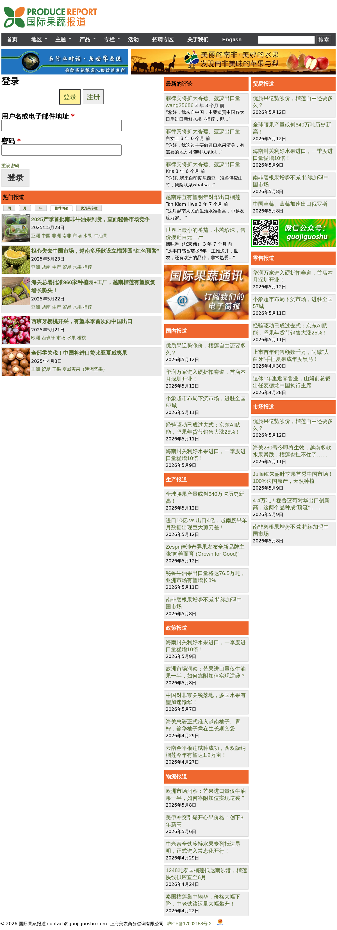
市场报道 (263, 407)
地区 (36, 40)
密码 (11, 141)
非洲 (56, 235)
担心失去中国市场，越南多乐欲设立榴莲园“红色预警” (95, 251)
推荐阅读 (64, 207)
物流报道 (176, 776)
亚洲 (35, 235)
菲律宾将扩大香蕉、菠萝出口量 (203, 98)
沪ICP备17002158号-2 (189, 923)
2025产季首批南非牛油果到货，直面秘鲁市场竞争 (90, 219)
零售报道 (263, 258)
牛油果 (100, 235)
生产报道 (176, 480)
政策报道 (176, 628)
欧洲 (35, 337)
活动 (133, 39)
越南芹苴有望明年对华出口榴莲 (203, 197)
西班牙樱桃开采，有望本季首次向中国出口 (82, 321)
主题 (60, 40)
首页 (12, 39)
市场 (77, 235)
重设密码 (10, 165)
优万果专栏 (89, 208)
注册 (93, 97)
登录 (70, 97)
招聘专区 (163, 39)
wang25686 (179, 105)
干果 (56, 369)
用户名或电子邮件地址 (38, 116)
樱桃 (81, 337)
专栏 (109, 40)
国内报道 (176, 331)
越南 (46, 267)
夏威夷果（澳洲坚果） (84, 369)
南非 (66, 235)
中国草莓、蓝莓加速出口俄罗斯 (290, 204)
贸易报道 (263, 84)
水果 (87, 235)
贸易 (66, 267)
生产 (56, 267)
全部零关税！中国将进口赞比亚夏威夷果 (79, 353)
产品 (84, 40)
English (232, 39)
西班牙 (48, 337)
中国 (46, 235)
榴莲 (87, 267)
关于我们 (198, 39)
